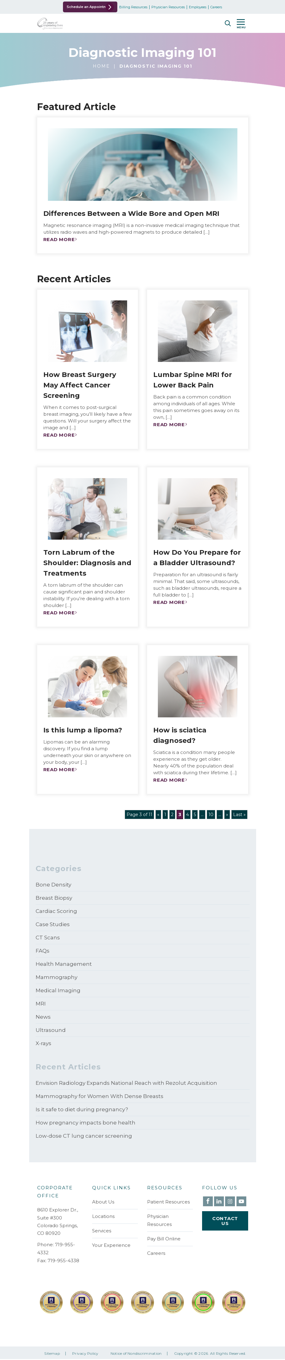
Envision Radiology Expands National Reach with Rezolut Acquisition (126, 1083)
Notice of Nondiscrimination (136, 1354)
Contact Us (225, 1221)
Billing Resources (141, 7)
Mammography (56, 977)
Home (101, 66)
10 (211, 814)
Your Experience (111, 1245)
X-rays (43, 1043)
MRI (41, 1004)
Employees (206, 7)
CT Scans (48, 937)
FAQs (42, 951)
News (43, 1017)
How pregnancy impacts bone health (85, 1123)
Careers (224, 7)
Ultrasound (51, 1030)
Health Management (64, 964)
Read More (59, 239)
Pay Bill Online (164, 1239)
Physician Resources (176, 7)
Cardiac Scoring (56, 911)
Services (101, 1231)
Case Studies (53, 924)
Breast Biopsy (54, 898)
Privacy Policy (85, 1354)
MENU (241, 25)
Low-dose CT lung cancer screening (84, 1136)
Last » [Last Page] (239, 814)
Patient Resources (168, 1202)
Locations (103, 1216)
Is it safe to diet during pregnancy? (82, 1109)
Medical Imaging (58, 990)
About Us (103, 1202)
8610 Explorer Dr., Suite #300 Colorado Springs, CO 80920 (57, 1222)
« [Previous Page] (158, 814)
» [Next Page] (227, 814)
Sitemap (52, 1354)
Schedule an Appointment (81, 7)
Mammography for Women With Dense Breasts (99, 1096)
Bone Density (53, 885)
